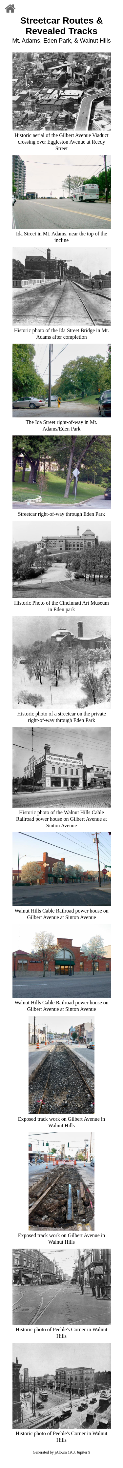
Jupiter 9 (84, 1452)
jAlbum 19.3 (65, 1452)
